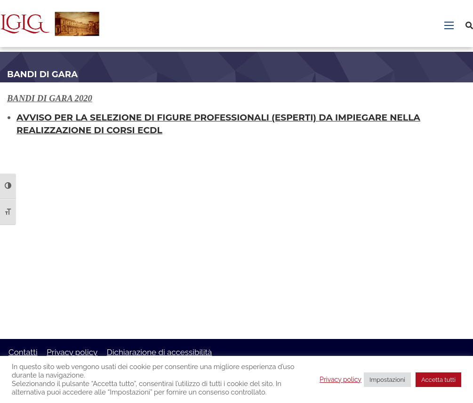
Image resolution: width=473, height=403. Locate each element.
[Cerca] (469, 25)
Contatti (23, 352)
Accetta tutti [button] (438, 379)
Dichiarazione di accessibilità (159, 352)
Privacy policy (72, 352)
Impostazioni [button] (387, 379)
